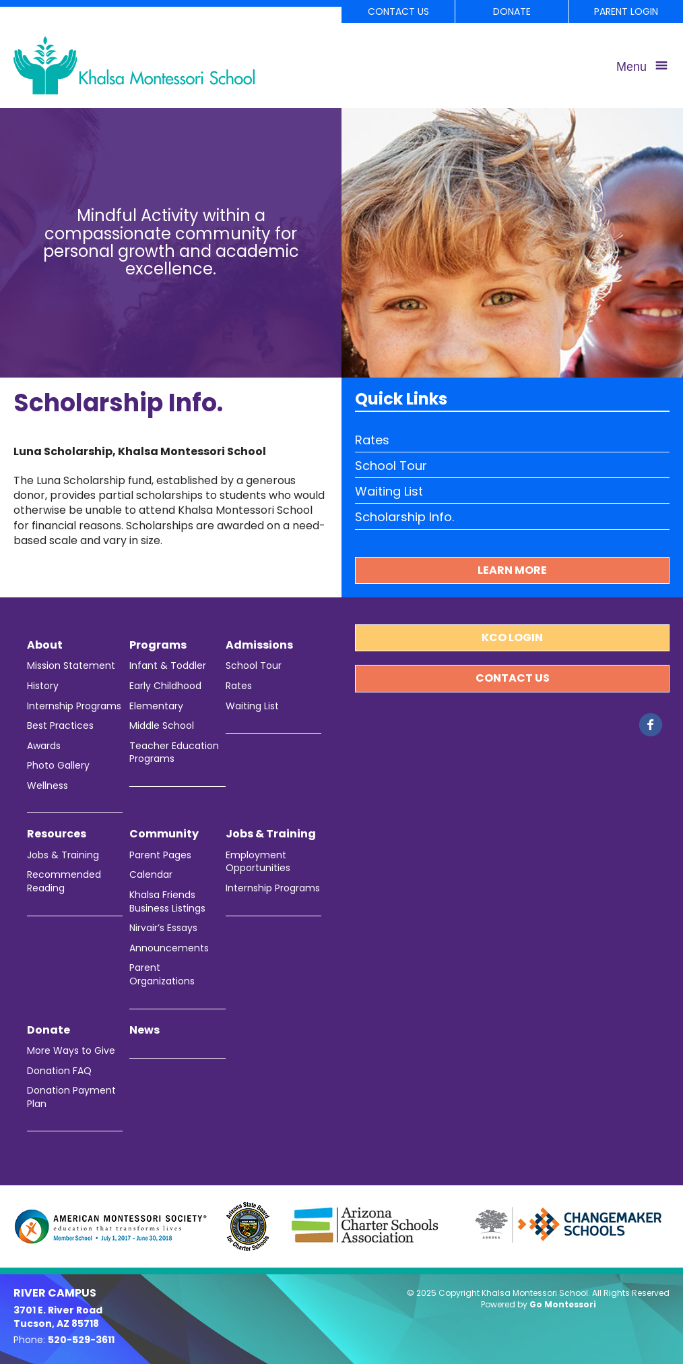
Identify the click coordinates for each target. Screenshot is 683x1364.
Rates (372, 440)
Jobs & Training (63, 855)
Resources (56, 834)
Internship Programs (74, 706)
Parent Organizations (162, 974)
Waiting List (389, 491)
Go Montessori (562, 1304)
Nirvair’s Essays (163, 928)
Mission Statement (71, 665)
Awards (44, 746)
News (144, 1030)
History (43, 686)
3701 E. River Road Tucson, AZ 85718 (57, 1316)
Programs (158, 645)
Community (164, 834)
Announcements (169, 948)
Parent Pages (160, 855)
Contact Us (398, 11)
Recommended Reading (64, 881)
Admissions (259, 645)
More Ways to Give (71, 1050)
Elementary (156, 706)
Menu (631, 66)
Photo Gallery (58, 765)
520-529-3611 (81, 1339)
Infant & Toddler (167, 665)
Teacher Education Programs (174, 753)
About (45, 645)
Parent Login (626, 11)
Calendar (150, 874)
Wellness (47, 785)
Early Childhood (165, 686)
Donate (512, 11)
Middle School (161, 725)
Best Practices (60, 725)
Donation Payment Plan (71, 1097)
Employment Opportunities (258, 862)
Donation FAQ (59, 1071)
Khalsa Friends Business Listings (167, 902)
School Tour (391, 465)
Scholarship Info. (404, 516)
